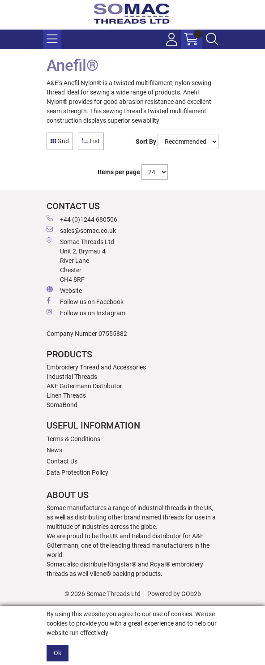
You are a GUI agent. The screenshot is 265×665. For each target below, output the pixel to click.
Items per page (119, 172)
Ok (57, 652)
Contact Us (62, 461)
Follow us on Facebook (85, 301)
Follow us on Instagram (86, 313)
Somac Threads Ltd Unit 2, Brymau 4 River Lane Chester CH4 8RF (80, 260)
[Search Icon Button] (212, 39)
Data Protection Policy (77, 472)
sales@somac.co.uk (81, 230)
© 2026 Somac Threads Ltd (102, 593)
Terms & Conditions (73, 438)
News (54, 450)
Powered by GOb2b (174, 593)
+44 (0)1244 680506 (82, 219)
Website (64, 290)
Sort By (146, 141)
